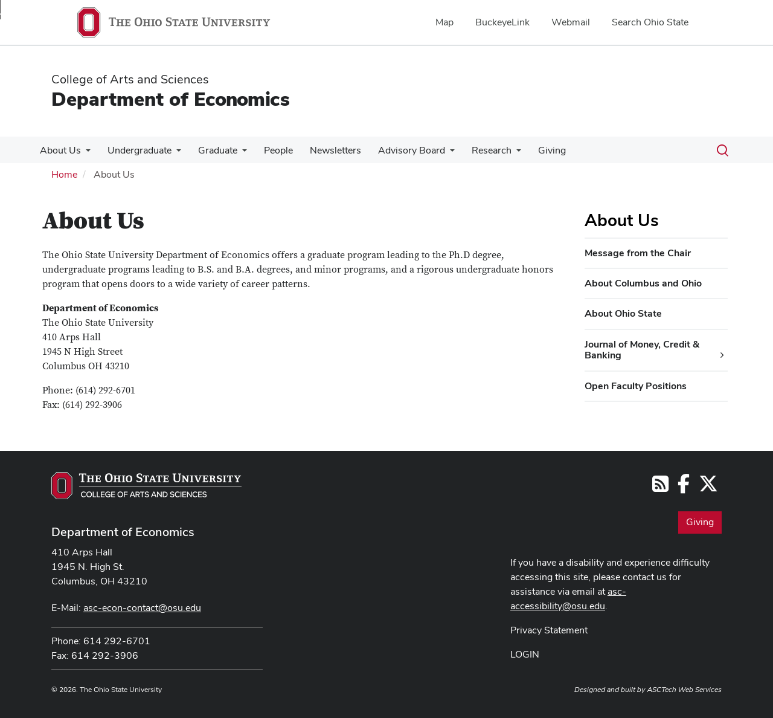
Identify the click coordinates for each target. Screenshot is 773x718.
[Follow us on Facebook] (684, 487)
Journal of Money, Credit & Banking (642, 349)
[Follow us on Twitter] (708, 487)
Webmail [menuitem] (570, 22)
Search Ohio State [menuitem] (650, 22)
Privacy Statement (549, 630)
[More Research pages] (500, 153)
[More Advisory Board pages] (436, 153)
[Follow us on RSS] (660, 487)
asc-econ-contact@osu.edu (142, 607)
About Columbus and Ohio (643, 283)
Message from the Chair (638, 253)
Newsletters (324, 150)
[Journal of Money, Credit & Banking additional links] (722, 355)
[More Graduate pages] (236, 153)
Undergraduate (136, 150)
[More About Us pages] (84, 153)
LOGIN (524, 654)
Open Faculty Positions (636, 386)
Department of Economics (170, 98)
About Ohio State (623, 313)
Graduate (211, 150)
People (269, 150)
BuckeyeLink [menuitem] (502, 22)
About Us (59, 150)
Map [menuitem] (444, 22)
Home (64, 174)
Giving (534, 150)
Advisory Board (398, 150)
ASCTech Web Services (684, 689)
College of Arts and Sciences (130, 79)
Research (476, 150)
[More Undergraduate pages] (173, 153)
